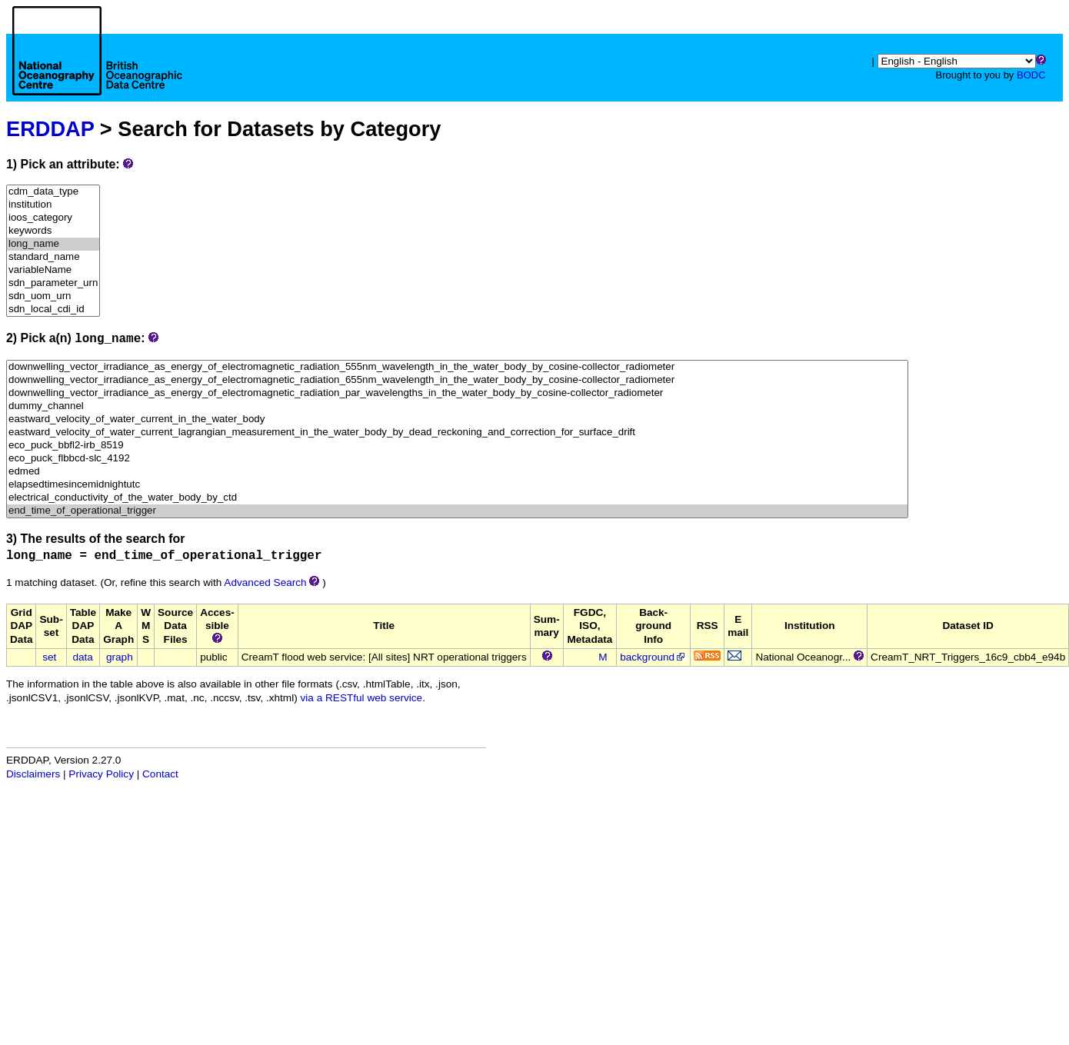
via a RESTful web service (362, 698)
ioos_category (53, 218)
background (653, 657)
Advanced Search (265, 582)
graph (119, 657)
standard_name (53, 257)
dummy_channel (457, 406)
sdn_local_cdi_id (53, 309)
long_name (53, 244)
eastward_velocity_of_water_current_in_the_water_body (457, 419)
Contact (160, 774)
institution (53, 204)
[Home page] (97, 67)
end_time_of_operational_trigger (457, 511)
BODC (1031, 75)
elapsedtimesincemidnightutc (457, 484)
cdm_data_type (53, 191)
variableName (53, 270)
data (82, 657)
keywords (53, 231)
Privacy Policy (101, 774)
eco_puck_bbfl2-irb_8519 (457, 445)
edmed (457, 471)
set (49, 657)
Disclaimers (33, 774)
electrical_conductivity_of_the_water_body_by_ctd (457, 497)
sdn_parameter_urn (53, 283)
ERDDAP (50, 129)
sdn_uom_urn (53, 296)
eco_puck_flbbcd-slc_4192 (457, 458)
